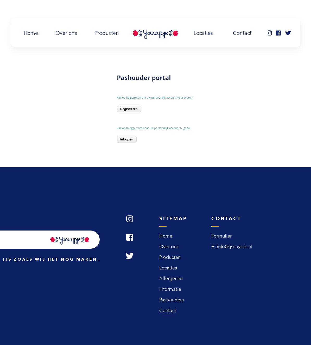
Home (32, 32)
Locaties (203, 33)
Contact (242, 33)
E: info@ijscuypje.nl (231, 246)
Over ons (66, 33)
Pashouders (171, 300)
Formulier (221, 236)
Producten (106, 33)
